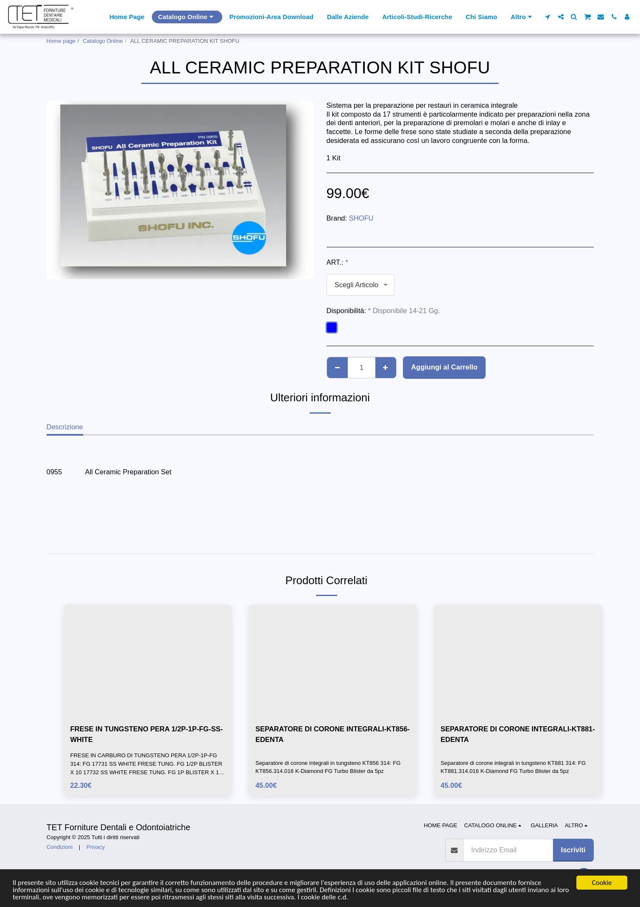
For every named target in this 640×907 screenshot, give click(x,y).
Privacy (96, 847)
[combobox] (360, 284)
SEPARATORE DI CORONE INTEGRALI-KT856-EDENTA (332, 734)
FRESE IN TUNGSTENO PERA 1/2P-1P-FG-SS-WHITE (146, 734)
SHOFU (361, 218)
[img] (148, 661)
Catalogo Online (103, 41)
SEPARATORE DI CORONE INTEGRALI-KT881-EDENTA (518, 734)
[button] (548, 17)
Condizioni (60, 847)
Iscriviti (573, 850)
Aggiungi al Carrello (444, 367)
